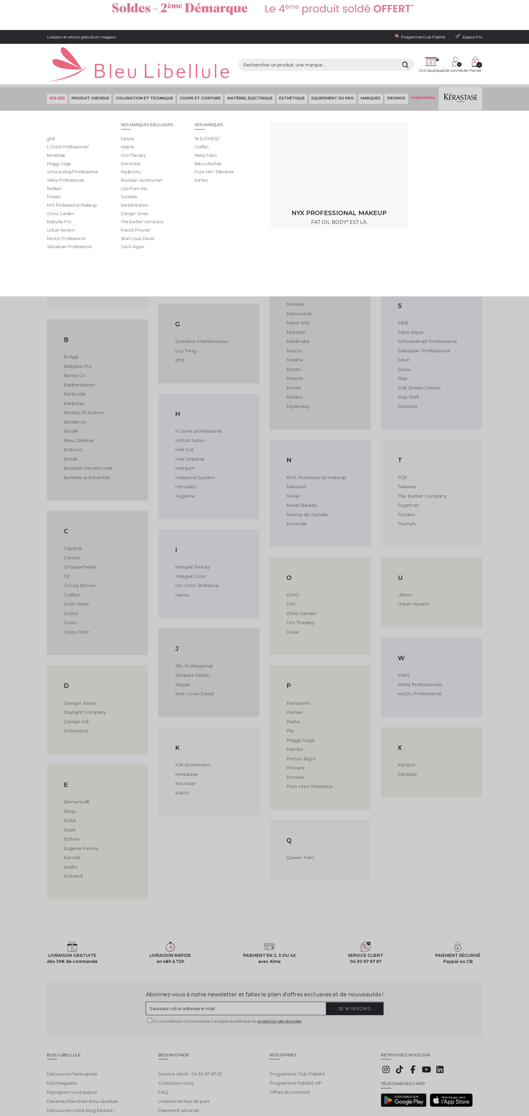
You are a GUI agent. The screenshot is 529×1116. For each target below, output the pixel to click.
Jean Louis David (193, 656)
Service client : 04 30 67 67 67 (190, 1029)
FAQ (163, 1047)
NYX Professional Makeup (314, 442)
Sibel (403, 325)
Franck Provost (191, 236)
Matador (295, 298)
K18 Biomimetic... (193, 727)
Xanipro (406, 727)
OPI (290, 567)
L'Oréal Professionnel (309, 173)
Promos (395, 67)
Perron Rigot (300, 720)
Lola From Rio (301, 191)
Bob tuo (73, 414)
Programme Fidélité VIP (296, 1038)
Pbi (290, 692)
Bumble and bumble (86, 442)
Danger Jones (79, 665)
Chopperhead (79, 531)
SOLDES (56, 67)
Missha (293, 325)
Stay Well (408, 362)
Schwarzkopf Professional (426, 307)
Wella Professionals (419, 647)
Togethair (408, 469)
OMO (292, 558)
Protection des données (160, 1089)
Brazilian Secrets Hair (87, 433)
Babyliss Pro (77, 333)
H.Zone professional (197, 397)
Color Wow (76, 567)
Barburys (73, 369)
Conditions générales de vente (108, 1089)
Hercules (185, 451)
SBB (403, 289)
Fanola (182, 182)
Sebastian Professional (422, 316)
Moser (293, 353)
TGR (402, 442)
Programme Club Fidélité (297, 1029)
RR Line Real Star (416, 173)
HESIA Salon (188, 405)
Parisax (294, 674)
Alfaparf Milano (80, 244)
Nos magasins (62, 1038)
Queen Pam (299, 818)
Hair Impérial (189, 424)
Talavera (407, 451)
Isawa (181, 558)
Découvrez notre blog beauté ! (81, 1065)
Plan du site (284, 1089)
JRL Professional (192, 629)
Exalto (70, 827)
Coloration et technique (143, 67)
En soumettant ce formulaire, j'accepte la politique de (227, 981)
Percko (294, 710)
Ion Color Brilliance (195, 549)
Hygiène (184, 460)
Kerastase (186, 736)
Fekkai (182, 209)
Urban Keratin (413, 567)
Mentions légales (62, 1089)
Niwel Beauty (300, 469)
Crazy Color (76, 594)
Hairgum (184, 433)
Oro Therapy (300, 585)
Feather (184, 200)
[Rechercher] (345, 44)
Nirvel (292, 460)
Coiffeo (72, 558)
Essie (69, 790)
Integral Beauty (191, 531)
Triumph (407, 487)
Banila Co (74, 342)
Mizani (293, 334)
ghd (179, 325)
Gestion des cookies (202, 1089)
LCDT (292, 182)
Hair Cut (184, 414)
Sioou (404, 334)
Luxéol (293, 200)
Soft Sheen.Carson (418, 353)
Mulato (294, 362)
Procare (295, 729)
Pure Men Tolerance (308, 747)
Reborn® (408, 182)
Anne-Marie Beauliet (86, 253)
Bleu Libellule (83, 84)
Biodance (74, 387)
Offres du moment (290, 1047)
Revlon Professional (419, 209)
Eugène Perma (80, 809)
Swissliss (407, 371)
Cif (66, 540)
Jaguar (182, 647)
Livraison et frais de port (184, 1056)
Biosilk (71, 397)
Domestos (75, 692)
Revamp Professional (421, 200)
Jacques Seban (192, 638)
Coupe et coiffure (199, 67)
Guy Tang (185, 316)
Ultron (404, 558)
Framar (183, 227)
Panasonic (297, 665)
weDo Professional (418, 656)
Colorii (71, 576)
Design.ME (75, 683)
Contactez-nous (176, 1038)
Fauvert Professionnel (199, 191)
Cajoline (73, 513)
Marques (370, 67)
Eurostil (72, 818)
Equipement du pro (332, 67)
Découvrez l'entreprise (72, 1029)
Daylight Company (84, 674)
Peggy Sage (300, 701)
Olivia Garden (301, 576)
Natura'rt (295, 451)
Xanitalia (407, 736)
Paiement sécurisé (178, 1065)
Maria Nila (297, 289)
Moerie (294, 344)
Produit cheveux (89, 67)
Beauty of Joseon (83, 378)
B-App (71, 324)
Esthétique (291, 67)
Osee (292, 594)
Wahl (403, 638)
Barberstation (79, 351)
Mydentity (297, 371)
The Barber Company (421, 460)
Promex (295, 738)
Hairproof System (194, 442)
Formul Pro (187, 218)
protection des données (279, 981)
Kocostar (185, 745)
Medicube (297, 307)
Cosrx (70, 585)
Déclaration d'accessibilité (246, 1089)
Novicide (296, 487)
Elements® (76, 763)
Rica (402, 218)
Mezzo (293, 316)
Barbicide (74, 360)
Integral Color (190, 540)
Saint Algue (410, 298)
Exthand (73, 836)
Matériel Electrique (249, 67)
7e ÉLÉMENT (77, 173)
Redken (406, 191)
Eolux (70, 781)
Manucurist (298, 280)
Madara (294, 271)
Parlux (293, 683)
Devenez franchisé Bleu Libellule (82, 1056)
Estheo (71, 799)
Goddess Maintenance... (201, 307)
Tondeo (406, 478)
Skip (403, 344)
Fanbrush (185, 173)
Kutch (181, 754)
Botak (70, 424)
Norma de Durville (306, 478)
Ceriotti (72, 522)
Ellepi (70, 772)
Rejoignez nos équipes (72, 1047)
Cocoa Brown (79, 549)
